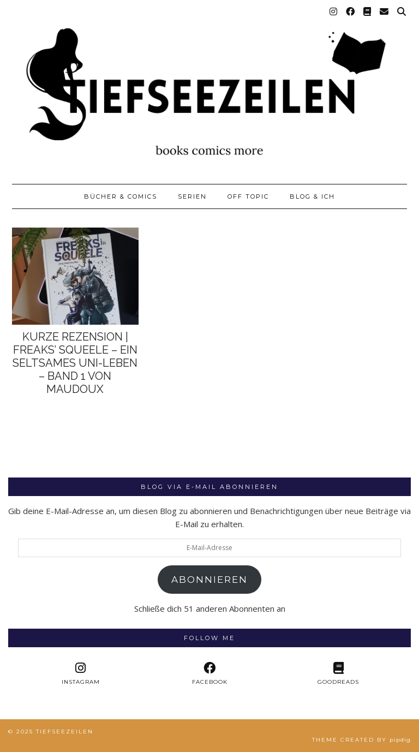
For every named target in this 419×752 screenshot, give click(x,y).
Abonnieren (209, 579)
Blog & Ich (312, 196)
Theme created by (361, 739)
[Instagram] (334, 12)
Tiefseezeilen (64, 731)
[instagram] (80, 674)
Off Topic (248, 196)
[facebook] (209, 674)
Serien (192, 196)
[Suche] (402, 12)
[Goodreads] (367, 12)
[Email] (385, 12)
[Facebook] (351, 12)
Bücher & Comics (120, 196)
